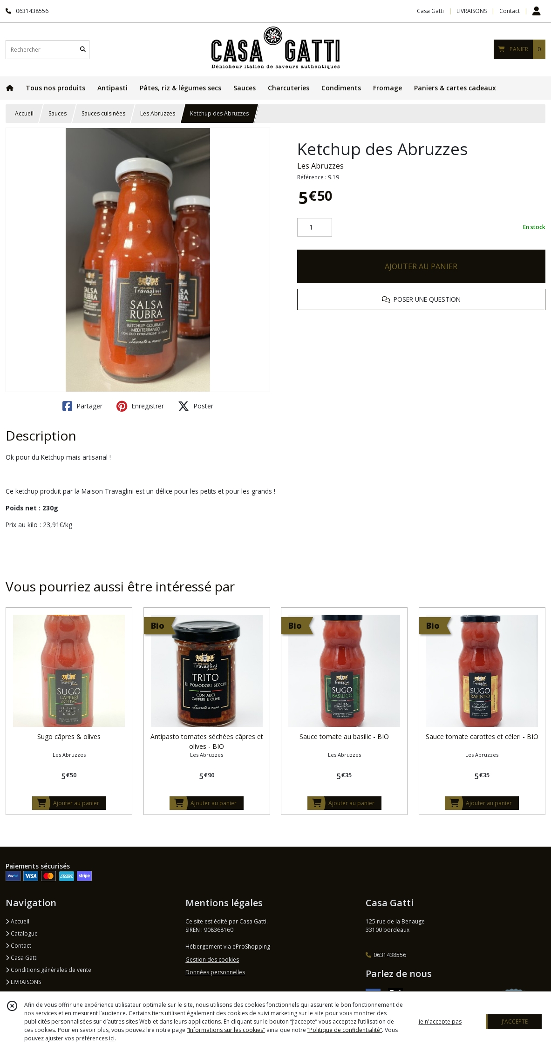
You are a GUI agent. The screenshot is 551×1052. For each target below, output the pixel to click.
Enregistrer (140, 406)
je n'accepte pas (440, 1021)
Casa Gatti (22, 958)
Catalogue (22, 933)
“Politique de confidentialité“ (344, 1030)
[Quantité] (314, 227)
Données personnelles (215, 972)
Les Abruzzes (157, 113)
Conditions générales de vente (48, 970)
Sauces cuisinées (103, 113)
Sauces (57, 113)
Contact (509, 11)
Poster (195, 406)
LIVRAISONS (23, 982)
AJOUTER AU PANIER (421, 266)
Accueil (24, 113)
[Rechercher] (83, 50)
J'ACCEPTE (515, 1021)
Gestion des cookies (212, 960)
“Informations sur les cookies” (226, 1030)
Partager (82, 406)
